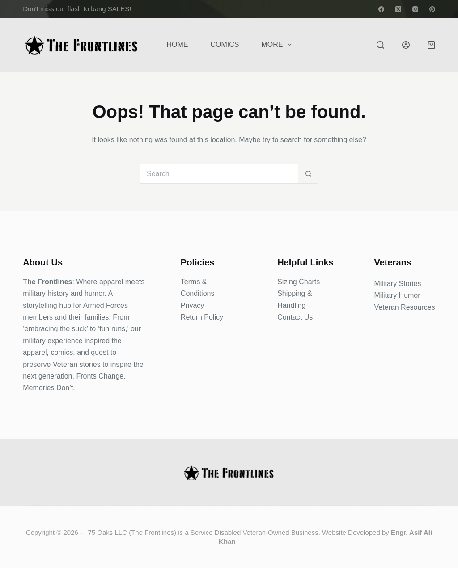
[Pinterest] (432, 9)
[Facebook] (381, 9)
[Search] (380, 45)
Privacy (192, 305)
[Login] (406, 45)
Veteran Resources (404, 307)
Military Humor (397, 295)
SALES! (119, 9)
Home (177, 44)
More (278, 44)
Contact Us (295, 317)
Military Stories (397, 283)
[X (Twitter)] (398, 9)
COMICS (224, 44)
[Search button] (308, 174)
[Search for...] (219, 174)
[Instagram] (415, 9)
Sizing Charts (298, 282)
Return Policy (202, 317)
